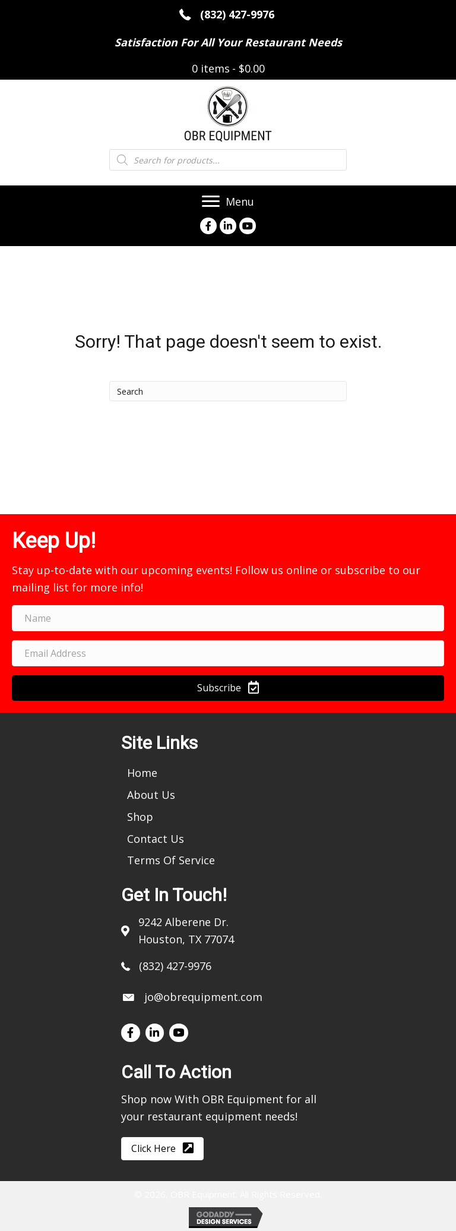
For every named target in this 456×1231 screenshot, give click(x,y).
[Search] (228, 391)
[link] (142, 772)
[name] (228, 618)
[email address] (228, 653)
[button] (228, 688)
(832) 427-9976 (238, 14)
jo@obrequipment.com (203, 997)
